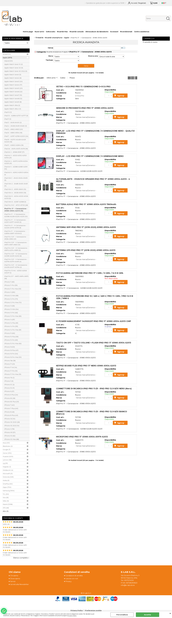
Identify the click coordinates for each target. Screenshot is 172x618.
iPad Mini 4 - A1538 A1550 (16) (15, 193)
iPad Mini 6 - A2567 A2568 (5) (15, 202)
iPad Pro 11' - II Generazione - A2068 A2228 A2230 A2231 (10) (15, 215)
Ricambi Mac (62, 32)
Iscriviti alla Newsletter (19, 584)
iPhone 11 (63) (9, 282)
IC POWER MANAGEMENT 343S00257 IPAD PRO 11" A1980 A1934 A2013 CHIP (93, 321)
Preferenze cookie (93, 610)
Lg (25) (5, 463)
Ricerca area (93, 56)
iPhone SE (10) (9, 419)
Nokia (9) (6, 480)
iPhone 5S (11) (9, 388)
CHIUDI (170, 613)
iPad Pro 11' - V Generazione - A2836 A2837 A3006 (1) (15, 232)
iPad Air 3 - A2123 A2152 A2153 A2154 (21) (15, 156)
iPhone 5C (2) (9, 384)
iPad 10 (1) (8, 112)
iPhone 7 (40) (9, 405)
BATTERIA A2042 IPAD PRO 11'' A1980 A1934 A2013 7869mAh (86, 204)
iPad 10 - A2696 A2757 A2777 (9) (16, 115)
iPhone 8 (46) (9, 412)
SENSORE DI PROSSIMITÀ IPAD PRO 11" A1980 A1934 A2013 (84, 108)
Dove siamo (15, 579)
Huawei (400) (8, 456)
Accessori (114, 32)
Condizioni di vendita (74, 576)
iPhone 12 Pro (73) (11, 299)
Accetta (147, 615)
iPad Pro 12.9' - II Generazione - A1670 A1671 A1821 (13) (16, 244)
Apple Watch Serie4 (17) (13, 85)
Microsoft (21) (8, 473)
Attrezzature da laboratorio (96, 32)
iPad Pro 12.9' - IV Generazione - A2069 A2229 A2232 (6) (16, 255)
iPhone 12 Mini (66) (11, 295)
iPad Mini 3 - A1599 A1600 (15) (15, 189)
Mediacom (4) (8, 470)
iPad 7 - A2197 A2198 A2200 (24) (16, 136)
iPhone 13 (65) (9, 306)
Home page (28, 32)
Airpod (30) (8, 61)
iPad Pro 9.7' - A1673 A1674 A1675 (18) (16, 277)
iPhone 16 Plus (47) (11, 350)
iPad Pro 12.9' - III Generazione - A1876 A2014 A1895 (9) (16, 249)
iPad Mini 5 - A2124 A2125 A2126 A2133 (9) (16, 197)
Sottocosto (50, 32)
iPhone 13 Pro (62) (11, 312)
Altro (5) (5, 511)
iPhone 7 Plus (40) (11, 408)
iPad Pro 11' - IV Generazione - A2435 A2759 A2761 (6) (15, 227)
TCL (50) (6, 494)
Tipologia (49, 60)
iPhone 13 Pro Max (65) (12, 316)
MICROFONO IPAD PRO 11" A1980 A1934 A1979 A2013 (82, 437)
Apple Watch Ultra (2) (12, 105)
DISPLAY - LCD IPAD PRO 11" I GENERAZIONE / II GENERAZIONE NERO (90, 156)
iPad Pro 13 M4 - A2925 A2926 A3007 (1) (15, 272)
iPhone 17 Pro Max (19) (12, 374)
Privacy (68, 581)
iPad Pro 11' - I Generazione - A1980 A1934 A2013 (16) (15, 210)
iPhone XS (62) (9, 436)
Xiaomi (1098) (8, 504)
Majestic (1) (7, 467)
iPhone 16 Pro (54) (11, 354)
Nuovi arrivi (39, 32)
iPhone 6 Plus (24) (11, 395)
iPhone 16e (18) (9, 360)
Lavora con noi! (72, 579)
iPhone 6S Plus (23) (11, 401)
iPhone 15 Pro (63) (11, 340)
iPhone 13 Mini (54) (11, 309)
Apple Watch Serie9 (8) (13, 102)
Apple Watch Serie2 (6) (12, 78)
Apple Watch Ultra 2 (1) (12, 109)
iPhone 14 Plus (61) (11, 323)
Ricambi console (77, 32)
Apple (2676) (7, 57)
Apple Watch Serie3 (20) (13, 81)
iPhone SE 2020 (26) (12, 422)
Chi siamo (14, 576)
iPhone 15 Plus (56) (11, 336)
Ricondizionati (126, 32)
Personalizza (122, 615)
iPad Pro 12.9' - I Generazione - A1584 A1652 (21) (15, 238)
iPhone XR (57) (9, 432)
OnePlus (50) (8, 484)
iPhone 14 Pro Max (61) (12, 330)
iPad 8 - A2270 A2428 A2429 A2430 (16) (15, 141)
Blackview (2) (8, 446)
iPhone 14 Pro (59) (11, 326)
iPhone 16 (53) (9, 347)
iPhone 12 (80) (9, 292)
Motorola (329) (8, 477)
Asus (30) (6, 443)
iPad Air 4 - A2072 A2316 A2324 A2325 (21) (16, 162)
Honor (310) (7, 453)
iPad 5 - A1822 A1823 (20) (13, 129)
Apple (65, 52)
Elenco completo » (21, 558)
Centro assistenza (141, 32)
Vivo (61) (6, 497)
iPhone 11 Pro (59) (10, 285)
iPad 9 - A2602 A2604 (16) (13, 145)
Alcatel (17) (7, 54)
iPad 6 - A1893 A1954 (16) (13, 133)
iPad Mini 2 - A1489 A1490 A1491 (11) (16, 185)
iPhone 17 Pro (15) (10, 371)
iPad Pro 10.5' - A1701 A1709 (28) (16, 205)
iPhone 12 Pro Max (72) (12, 302)
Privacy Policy (72, 615)
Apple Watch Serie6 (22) (13, 91)
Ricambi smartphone (54, 52)
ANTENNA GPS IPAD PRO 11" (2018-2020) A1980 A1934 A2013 (85, 250)
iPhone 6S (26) (9, 398)
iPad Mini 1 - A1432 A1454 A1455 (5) (16, 179)
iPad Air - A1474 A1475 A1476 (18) (16, 149)
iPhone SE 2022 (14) (11, 425)
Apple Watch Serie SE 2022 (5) (15, 71)
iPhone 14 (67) (9, 319)
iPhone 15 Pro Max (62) (12, 343)
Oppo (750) (7, 487)
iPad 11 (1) (7, 119)
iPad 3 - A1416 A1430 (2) (13, 122)
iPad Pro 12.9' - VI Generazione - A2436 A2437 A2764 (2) (16, 266)
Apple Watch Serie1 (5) (12, 74)
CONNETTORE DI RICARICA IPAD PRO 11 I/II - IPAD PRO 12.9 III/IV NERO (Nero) (94, 388)
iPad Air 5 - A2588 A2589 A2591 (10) (16, 168)
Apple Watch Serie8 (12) (13, 98)
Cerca (50, 48)
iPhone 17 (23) (9, 364)
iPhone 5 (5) (8, 381)
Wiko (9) (6, 501)
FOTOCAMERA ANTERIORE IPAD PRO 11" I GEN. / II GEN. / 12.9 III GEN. (89, 273)
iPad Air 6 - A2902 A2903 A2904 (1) (16, 173)
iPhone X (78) (9, 429)
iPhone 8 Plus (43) (11, 415)
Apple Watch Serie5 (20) (13, 88)
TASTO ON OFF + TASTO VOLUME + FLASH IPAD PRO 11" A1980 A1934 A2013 (93, 343)
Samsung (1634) (8, 490)
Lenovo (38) (7, 460)
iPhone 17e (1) (9, 378)
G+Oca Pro (79, 96)
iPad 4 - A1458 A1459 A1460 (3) (15, 126)
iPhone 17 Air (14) (10, 367)
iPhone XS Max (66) (11, 439)
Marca (50, 56)
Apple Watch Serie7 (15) (13, 95)
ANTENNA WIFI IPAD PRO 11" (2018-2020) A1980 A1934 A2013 (86, 227)
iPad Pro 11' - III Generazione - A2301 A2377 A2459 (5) (15, 221)
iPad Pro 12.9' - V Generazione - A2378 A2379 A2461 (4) (15, 260)
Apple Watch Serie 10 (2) (13, 64)
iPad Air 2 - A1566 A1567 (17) (14, 152)
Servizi (12, 581)
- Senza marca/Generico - (85, 117)
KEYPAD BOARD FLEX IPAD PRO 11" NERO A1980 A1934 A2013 (86, 365)
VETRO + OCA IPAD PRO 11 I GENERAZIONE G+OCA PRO (83, 86)
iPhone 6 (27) (9, 391)
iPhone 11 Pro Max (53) (12, 289)
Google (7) (6, 449)
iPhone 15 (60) (9, 333)
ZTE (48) (6, 508)
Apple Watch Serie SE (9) (13, 68)
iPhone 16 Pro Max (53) (12, 357)
